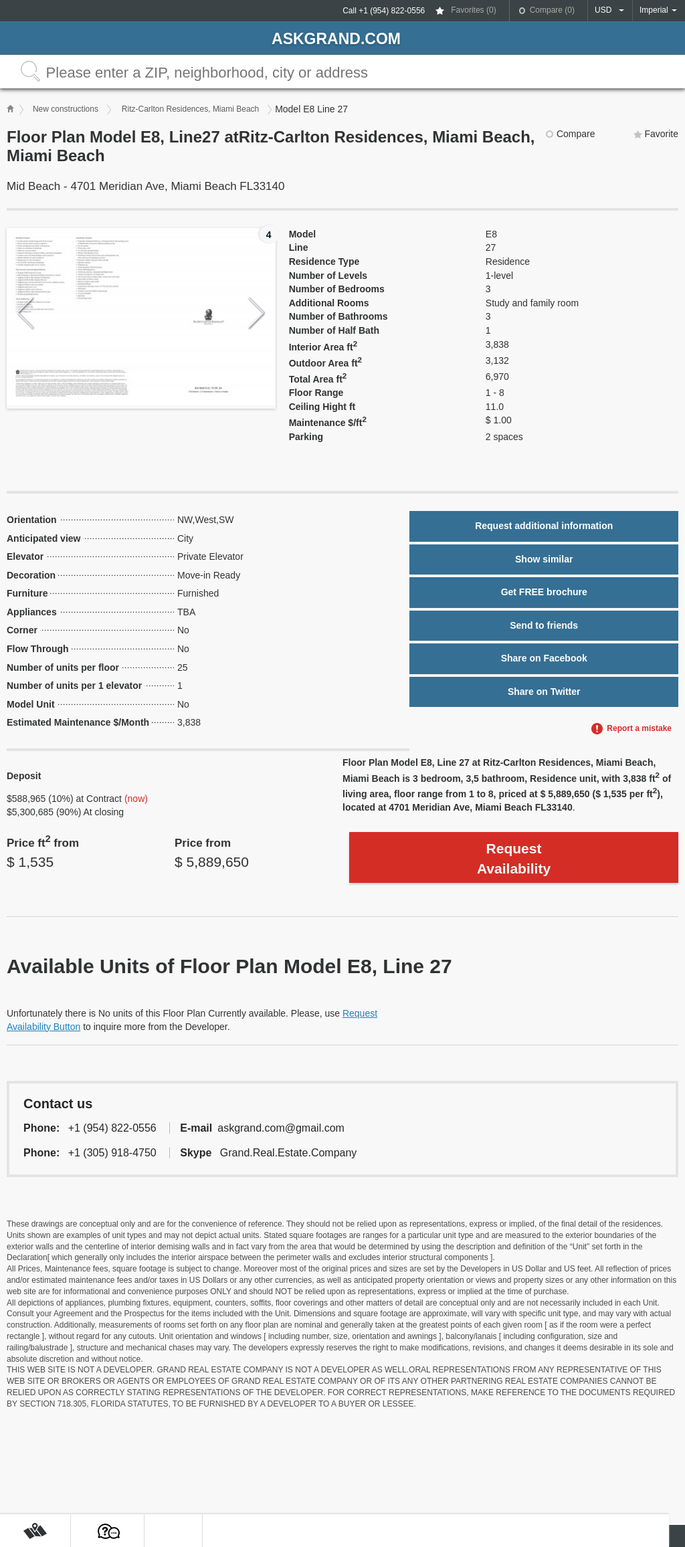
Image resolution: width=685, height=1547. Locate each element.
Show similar (544, 559)
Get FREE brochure (544, 592)
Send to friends (544, 625)
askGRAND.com (336, 38)
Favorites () (473, 10)
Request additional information (544, 525)
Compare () (552, 10)
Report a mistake (639, 728)
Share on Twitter (544, 691)
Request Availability (514, 858)
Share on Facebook (544, 658)
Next (257, 313)
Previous (26, 313)
